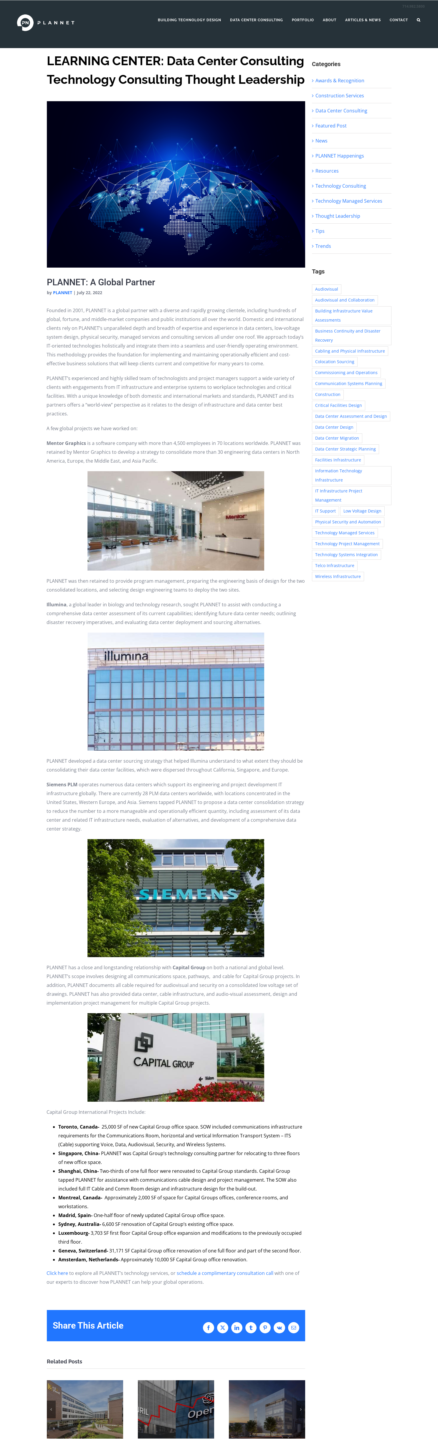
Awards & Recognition (339, 80)
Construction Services (339, 95)
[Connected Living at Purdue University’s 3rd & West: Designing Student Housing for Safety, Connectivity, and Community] (85, 1409)
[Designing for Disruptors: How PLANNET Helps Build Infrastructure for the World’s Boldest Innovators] (176, 1409)
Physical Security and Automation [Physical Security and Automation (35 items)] (348, 522)
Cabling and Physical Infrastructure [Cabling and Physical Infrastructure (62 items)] (350, 351)
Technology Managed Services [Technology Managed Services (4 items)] (345, 533)
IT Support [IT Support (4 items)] (325, 511)
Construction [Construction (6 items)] (328, 394)
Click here (57, 1273)
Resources (327, 171)
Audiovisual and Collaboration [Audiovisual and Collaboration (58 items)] (345, 300)
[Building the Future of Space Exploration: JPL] (267, 1409)
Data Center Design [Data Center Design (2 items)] (334, 427)
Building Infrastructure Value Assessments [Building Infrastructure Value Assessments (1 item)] (344, 315)
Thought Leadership (337, 216)
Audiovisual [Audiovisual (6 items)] (326, 289)
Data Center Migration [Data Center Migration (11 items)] (337, 438)
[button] (418, 20)
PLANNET (62, 292)
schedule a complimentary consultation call (225, 1273)
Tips (320, 231)
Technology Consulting (340, 186)
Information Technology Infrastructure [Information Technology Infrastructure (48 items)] (338, 475)
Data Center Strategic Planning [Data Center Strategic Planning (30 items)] (345, 449)
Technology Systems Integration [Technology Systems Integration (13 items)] (346, 554)
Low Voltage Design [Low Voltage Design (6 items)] (362, 511)
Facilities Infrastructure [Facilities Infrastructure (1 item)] (338, 460)
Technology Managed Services (348, 201)
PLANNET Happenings (339, 156)
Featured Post (331, 125)
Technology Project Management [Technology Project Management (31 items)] (347, 543)
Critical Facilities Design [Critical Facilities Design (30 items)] (338, 405)
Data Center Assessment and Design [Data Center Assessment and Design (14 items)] (351, 416)
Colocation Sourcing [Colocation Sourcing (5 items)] (334, 361)
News (321, 140)
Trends (323, 246)
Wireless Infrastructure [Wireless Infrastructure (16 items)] (338, 576)
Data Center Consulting (341, 110)
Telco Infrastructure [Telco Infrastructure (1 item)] (334, 565)
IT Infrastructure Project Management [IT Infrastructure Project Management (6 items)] (338, 495)
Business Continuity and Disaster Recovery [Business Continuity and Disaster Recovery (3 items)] (348, 335)
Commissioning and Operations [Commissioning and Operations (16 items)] (346, 372)
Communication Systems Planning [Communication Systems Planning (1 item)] (348, 383)
